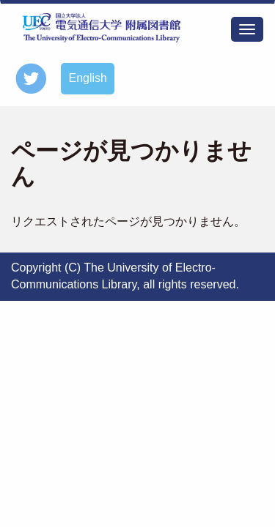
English (87, 78)
